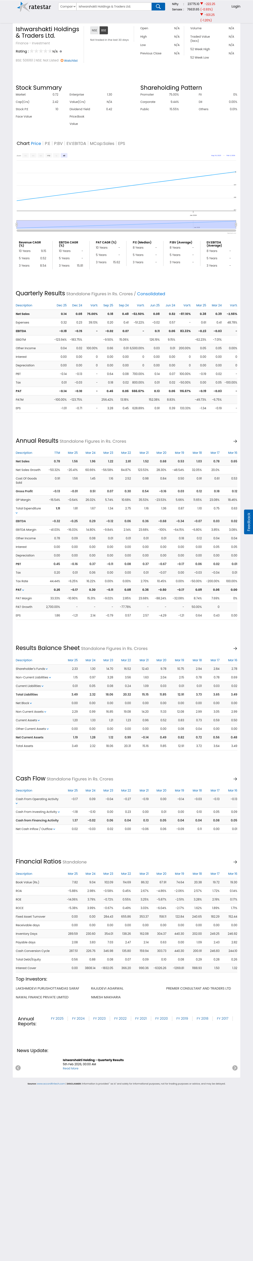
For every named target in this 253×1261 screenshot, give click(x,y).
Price (36, 143)
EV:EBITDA (76, 143)
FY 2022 (120, 1018)
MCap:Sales (102, 143)
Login (235, 6)
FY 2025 (57, 1018)
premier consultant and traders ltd (198, 988)
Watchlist (71, 61)
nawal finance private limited (42, 997)
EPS (121, 143)
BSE (103, 30)
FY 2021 (141, 1018)
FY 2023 (99, 1018)
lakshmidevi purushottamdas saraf (47, 988)
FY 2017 (222, 1018)
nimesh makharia (106, 997)
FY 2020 (161, 1018)
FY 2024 (78, 1018)
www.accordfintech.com (51, 1083)
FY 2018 (202, 1018)
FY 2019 (182, 1018)
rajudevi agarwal (107, 988)
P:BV (58, 143)
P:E (47, 143)
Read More (70, 1068)
